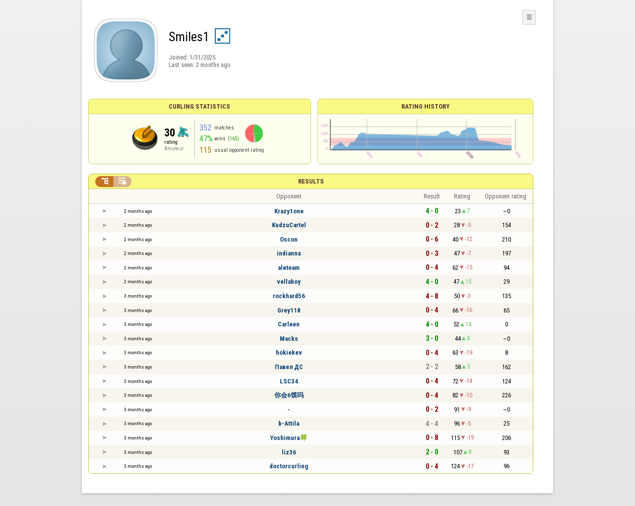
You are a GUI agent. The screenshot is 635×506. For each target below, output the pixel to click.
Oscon (289, 239)
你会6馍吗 (289, 395)
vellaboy (289, 281)
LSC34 (289, 381)
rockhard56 (289, 296)
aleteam (289, 267)
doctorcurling (288, 466)
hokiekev (289, 352)
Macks (289, 338)
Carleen (289, 324)
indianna (289, 253)
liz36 (289, 452)
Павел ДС (289, 367)
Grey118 (289, 310)
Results (311, 181)
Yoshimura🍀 (289, 438)
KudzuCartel (289, 225)
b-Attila (288, 423)
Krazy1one (289, 211)
